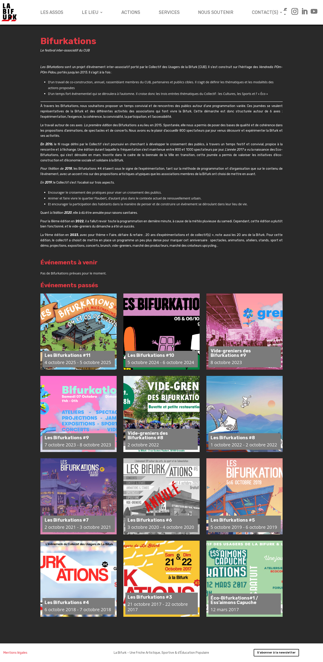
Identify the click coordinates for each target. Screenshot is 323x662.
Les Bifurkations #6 (150, 520)
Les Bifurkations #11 (67, 355)
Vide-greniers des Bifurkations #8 (148, 435)
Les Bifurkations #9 (67, 437)
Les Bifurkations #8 (233, 437)
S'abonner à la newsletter (276, 652)
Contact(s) (265, 12)
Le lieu (90, 12)
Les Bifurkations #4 (67, 602)
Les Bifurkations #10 (151, 355)
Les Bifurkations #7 (67, 520)
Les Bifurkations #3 (150, 597)
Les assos (51, 12)
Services (169, 12)
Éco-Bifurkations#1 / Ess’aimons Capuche (234, 600)
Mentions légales (15, 653)
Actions (130, 12)
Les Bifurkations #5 (233, 520)
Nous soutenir (215, 12)
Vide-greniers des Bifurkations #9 (231, 353)
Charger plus (161, 633)
